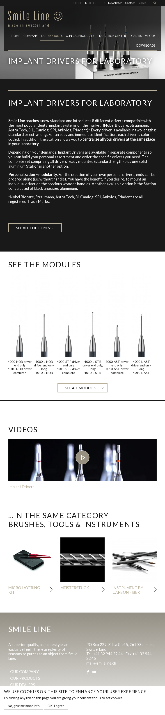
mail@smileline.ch (101, 663)
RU (104, 3)
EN (85, 3)
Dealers (136, 36)
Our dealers (22, 684)
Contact (130, 3)
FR (75, 3)
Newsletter (115, 3)
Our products (25, 678)
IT (90, 3)
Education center (112, 36)
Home (15, 36)
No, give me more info (24, 706)
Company (30, 36)
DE (80, 3)
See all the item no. (35, 228)
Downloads (145, 45)
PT (99, 3)
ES (94, 3)
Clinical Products (80, 36)
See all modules (80, 388)
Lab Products (51, 36)
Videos (150, 36)
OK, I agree (56, 706)
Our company (24, 671)
